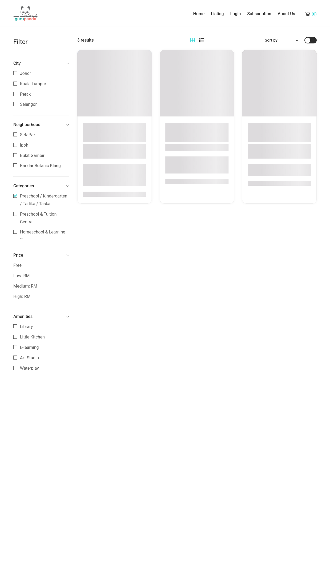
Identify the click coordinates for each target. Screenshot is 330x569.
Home (199, 13)
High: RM (22, 296)
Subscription (259, 13)
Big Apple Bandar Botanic (195, 147)
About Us (286, 13)
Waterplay (29, 368)
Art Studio (29, 357)
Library (26, 326)
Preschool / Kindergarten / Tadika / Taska (43, 199)
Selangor (28, 104)
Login (235, 13)
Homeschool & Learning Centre (42, 235)
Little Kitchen (32, 337)
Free (17, 265)
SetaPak (28, 134)
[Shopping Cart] (310, 14)
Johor (25, 73)
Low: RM (21, 275)
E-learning (29, 347)
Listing (217, 13)
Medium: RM (25, 286)
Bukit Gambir (32, 155)
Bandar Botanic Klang (40, 165)
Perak (25, 94)
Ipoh (24, 145)
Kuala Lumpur (33, 83)
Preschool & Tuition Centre (38, 218)
